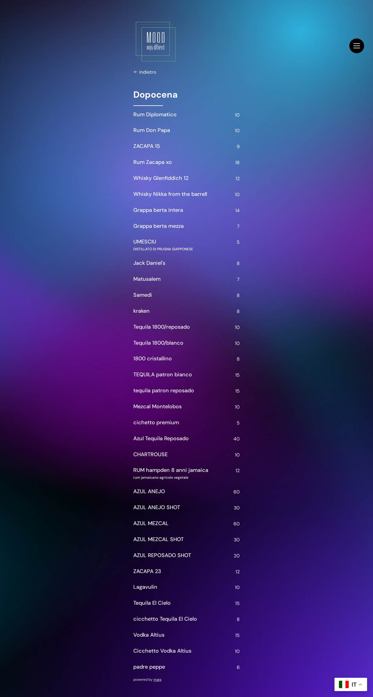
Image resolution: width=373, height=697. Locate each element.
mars (157, 679)
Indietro (144, 72)
